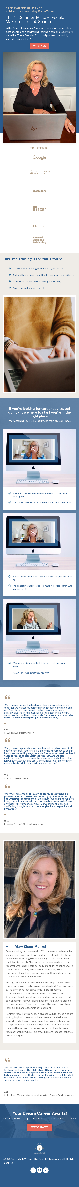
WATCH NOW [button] (39, 46)
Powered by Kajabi (39, 1179)
